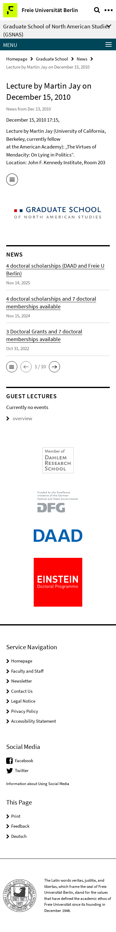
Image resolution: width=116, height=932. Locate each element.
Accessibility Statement (33, 721)
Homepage (16, 59)
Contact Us (21, 691)
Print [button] (15, 816)
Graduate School (52, 59)
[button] (11, 367)
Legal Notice (23, 701)
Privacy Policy (24, 711)
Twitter (21, 770)
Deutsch (19, 836)
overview (19, 418)
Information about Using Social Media (37, 783)
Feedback (20, 826)
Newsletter (21, 681)
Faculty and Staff (27, 671)
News (82, 59)
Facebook (24, 760)
